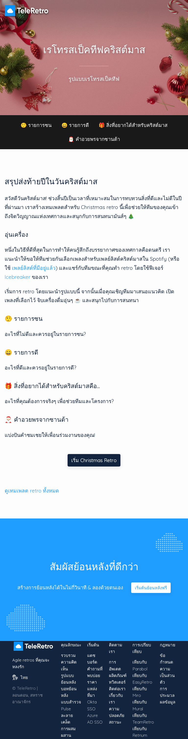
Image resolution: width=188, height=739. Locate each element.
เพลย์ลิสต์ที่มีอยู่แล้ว (34, 268)
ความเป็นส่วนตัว (167, 675)
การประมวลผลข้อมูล (167, 695)
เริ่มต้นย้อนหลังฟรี (151, 587)
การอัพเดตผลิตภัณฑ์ (118, 668)
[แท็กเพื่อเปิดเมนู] (178, 8)
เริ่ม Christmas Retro (94, 460)
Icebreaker (17, 277)
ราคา (92, 682)
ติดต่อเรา (117, 688)
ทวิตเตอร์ (117, 682)
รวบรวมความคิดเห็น (69, 662)
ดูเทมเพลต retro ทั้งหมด (32, 490)
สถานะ (115, 722)
